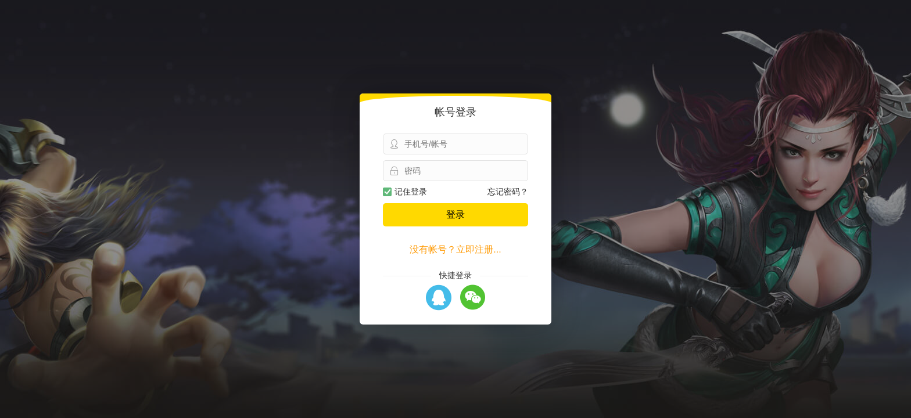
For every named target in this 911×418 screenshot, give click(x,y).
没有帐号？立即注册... (455, 249)
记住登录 (405, 191)
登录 (455, 214)
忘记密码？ (507, 191)
